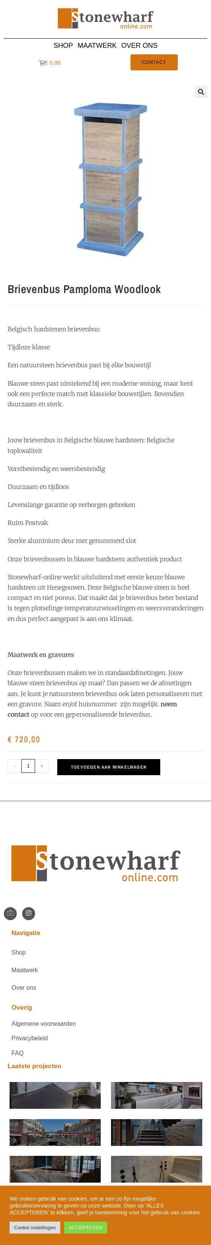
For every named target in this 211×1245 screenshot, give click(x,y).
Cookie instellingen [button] (35, 1227)
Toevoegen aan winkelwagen (109, 767)
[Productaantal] (28, 766)
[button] (201, 92)
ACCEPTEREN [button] (86, 1227)
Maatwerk (97, 45)
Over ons (139, 45)
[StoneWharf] (10, 913)
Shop (63, 45)
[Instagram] (28, 913)
